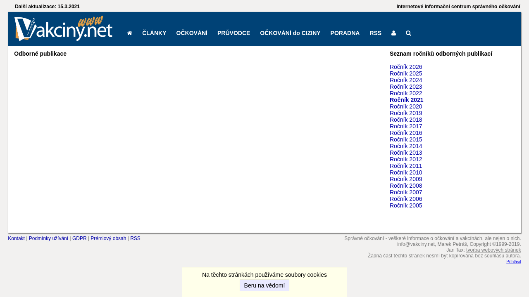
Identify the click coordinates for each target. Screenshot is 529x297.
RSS (375, 33)
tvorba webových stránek (493, 250)
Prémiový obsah (108, 238)
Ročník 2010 (406, 172)
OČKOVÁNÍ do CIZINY (290, 33)
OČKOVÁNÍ (191, 33)
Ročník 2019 (406, 113)
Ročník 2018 (406, 119)
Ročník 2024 (406, 80)
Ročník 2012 (406, 159)
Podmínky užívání (48, 238)
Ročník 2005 (406, 205)
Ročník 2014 (406, 146)
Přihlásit (513, 261)
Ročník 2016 (406, 133)
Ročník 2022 (406, 93)
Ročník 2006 (406, 199)
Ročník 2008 (406, 185)
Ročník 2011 (406, 166)
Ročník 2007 (406, 192)
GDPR (79, 238)
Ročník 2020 (406, 106)
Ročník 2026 (406, 67)
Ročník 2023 (406, 86)
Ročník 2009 (406, 179)
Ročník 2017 (406, 126)
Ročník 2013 (406, 152)
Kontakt (16, 238)
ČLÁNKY (154, 33)
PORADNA (345, 33)
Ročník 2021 (407, 100)
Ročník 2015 (406, 139)
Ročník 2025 (406, 73)
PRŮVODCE (233, 33)
